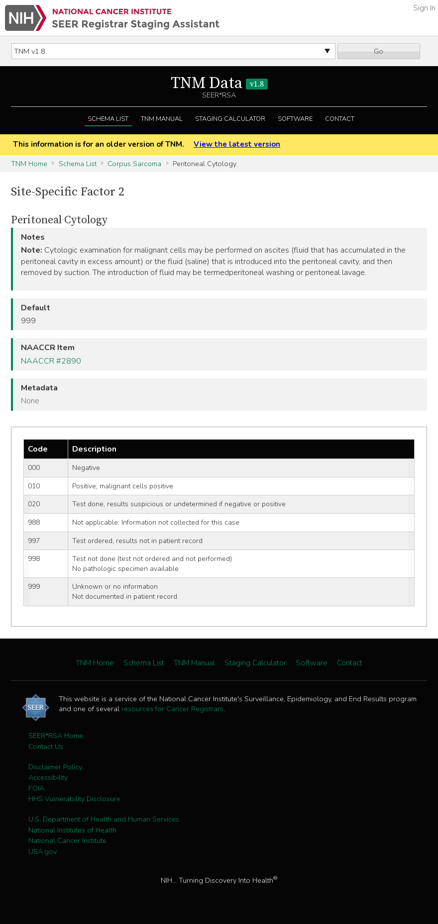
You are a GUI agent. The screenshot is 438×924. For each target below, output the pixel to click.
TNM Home (29, 164)
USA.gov (42, 851)
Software (295, 118)
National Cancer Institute (67, 840)
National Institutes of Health (72, 830)
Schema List (108, 118)
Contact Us (45, 746)
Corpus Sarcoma (134, 164)
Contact (339, 118)
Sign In (424, 7)
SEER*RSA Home (55, 735)
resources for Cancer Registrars (172, 709)
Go (378, 51)
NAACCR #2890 (51, 361)
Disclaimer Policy (55, 767)
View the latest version (237, 144)
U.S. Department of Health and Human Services (103, 819)
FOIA (36, 788)
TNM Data (219, 83)
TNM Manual (162, 118)
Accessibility (48, 777)
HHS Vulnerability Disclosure (74, 799)
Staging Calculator (230, 118)
